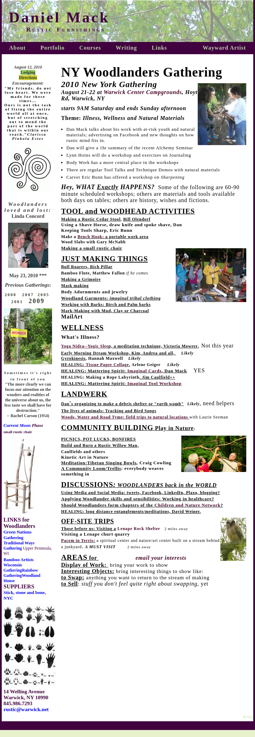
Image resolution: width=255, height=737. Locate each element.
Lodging (28, 72)
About (17, 48)
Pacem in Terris (77, 540)
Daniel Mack (59, 17)
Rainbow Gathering (20, 573)
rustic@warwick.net (26, 709)
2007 (28, 294)
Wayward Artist (224, 48)
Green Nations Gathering (17, 534)
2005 (44, 294)
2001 (17, 301)
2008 (11, 294)
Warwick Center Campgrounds (142, 92)
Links (159, 48)
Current (11, 425)
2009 (37, 301)
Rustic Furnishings (65, 29)
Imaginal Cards (145, 370)
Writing (126, 48)
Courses (90, 48)
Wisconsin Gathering (12, 568)
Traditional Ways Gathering (19, 546)
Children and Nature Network (187, 505)
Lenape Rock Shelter (138, 528)
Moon (25, 425)
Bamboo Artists (18, 559)
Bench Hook (90, 236)
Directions (28, 77)
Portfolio (53, 48)
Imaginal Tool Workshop (155, 383)
